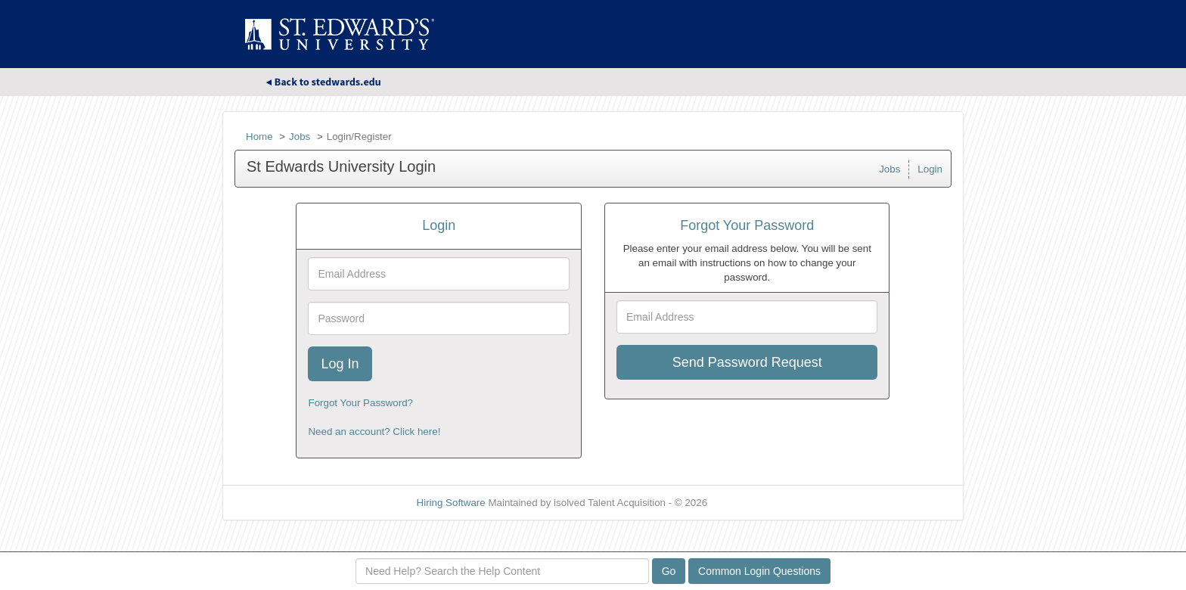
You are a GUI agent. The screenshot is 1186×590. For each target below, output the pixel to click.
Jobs (299, 136)
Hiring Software (451, 502)
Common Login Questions (759, 571)
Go (669, 571)
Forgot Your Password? (360, 402)
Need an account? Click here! (374, 431)
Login (929, 169)
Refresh (752, 502)
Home (259, 136)
